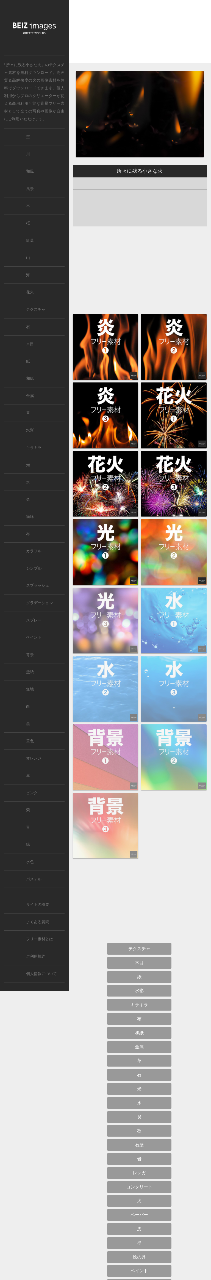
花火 (30, 292)
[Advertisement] (140, 36)
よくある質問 (37, 922)
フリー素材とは (39, 939)
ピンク (32, 793)
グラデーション (39, 603)
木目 (30, 344)
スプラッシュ (37, 585)
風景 (30, 189)
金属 (30, 396)
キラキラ (33, 448)
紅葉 (30, 241)
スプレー (33, 620)
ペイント (33, 637)
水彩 (30, 430)
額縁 (30, 517)
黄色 (30, 741)
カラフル (33, 551)
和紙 (30, 378)
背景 (30, 655)
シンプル (33, 568)
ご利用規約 (35, 956)
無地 (30, 689)
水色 (30, 862)
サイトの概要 (37, 905)
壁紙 (30, 672)
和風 (30, 171)
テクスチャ (35, 309)
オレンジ (33, 758)
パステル (33, 879)
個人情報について (41, 974)
